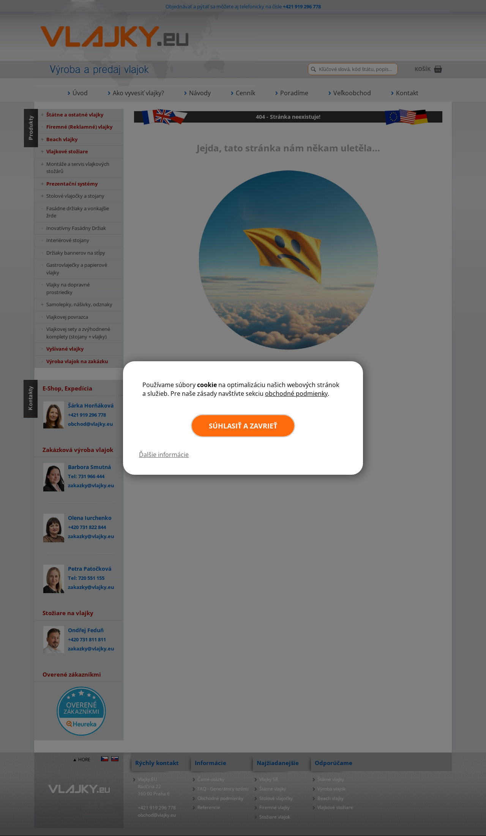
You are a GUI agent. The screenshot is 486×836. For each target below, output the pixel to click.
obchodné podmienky (296, 393)
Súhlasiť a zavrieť (243, 425)
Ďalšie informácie (164, 454)
